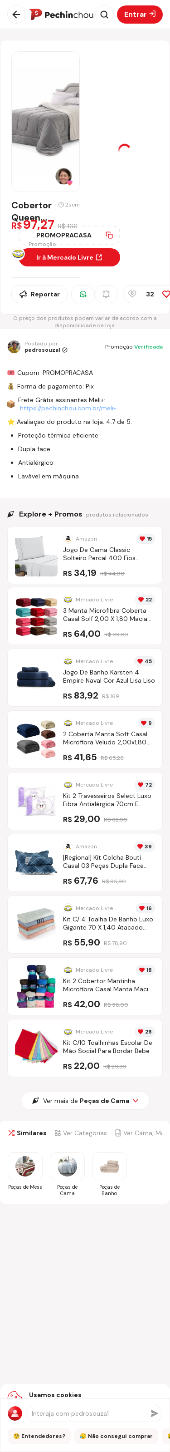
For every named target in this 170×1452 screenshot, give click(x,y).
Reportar (39, 294)
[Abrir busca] (104, 14)
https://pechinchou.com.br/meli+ (68, 408)
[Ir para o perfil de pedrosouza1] (37, 347)
